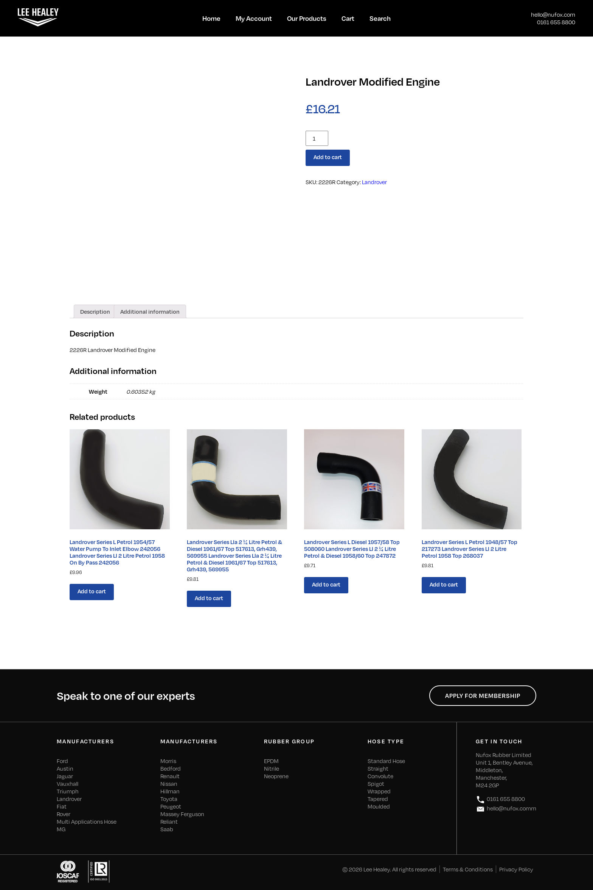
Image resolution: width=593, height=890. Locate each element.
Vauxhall (67, 783)
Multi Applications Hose (86, 821)
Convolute (380, 776)
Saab (166, 829)
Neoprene (276, 776)
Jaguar (65, 776)
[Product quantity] (317, 138)
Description (95, 311)
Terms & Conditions (468, 869)
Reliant (169, 821)
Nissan (168, 783)
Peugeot (170, 806)
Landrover (374, 182)
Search (380, 18)
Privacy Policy (516, 869)
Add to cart (328, 156)
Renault (170, 776)
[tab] (95, 311)
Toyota (168, 798)
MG (61, 829)
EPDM (271, 761)
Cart (348, 18)
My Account (254, 18)
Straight (378, 768)
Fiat (62, 806)
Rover (63, 814)
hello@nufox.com (553, 14)
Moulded (379, 806)
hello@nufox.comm (506, 809)
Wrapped (379, 791)
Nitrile (271, 768)
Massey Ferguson (182, 814)
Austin (65, 768)
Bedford (170, 768)
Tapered (378, 798)
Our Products (306, 18)
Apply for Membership (482, 695)
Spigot (376, 783)
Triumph (68, 791)
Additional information (150, 311)
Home (211, 18)
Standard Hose (386, 761)
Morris (168, 761)
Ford (62, 761)
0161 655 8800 (556, 22)
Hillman (170, 791)
